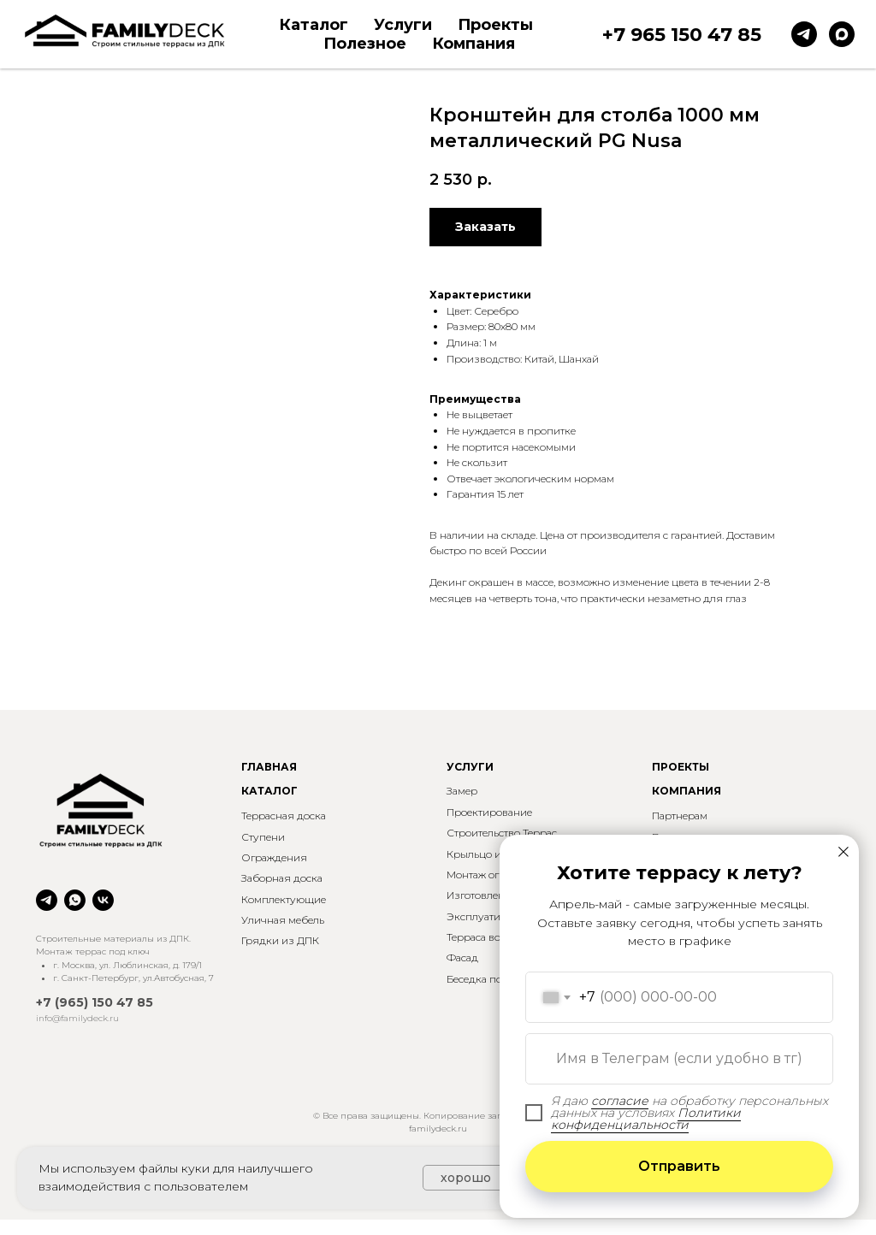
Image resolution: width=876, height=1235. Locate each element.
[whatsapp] (75, 900)
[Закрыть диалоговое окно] (843, 852)
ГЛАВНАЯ (269, 766)
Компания (473, 43)
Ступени (263, 836)
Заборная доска (282, 878)
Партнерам (679, 815)
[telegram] (804, 34)
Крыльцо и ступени (496, 854)
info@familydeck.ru (77, 1018)
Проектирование (489, 812)
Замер (462, 790)
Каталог (313, 24)
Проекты (495, 24)
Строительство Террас (502, 832)
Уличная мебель (282, 919)
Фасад (462, 957)
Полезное (364, 43)
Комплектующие (283, 899)
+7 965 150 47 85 (681, 34)
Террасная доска (283, 815)
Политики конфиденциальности (646, 1118)
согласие (619, 1100)
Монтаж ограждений (499, 874)
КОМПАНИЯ (686, 790)
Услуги (403, 24)
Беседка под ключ (492, 978)
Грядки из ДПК (280, 940)
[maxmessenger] (842, 34)
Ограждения (274, 857)
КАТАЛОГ (269, 790)
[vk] (103, 900)
